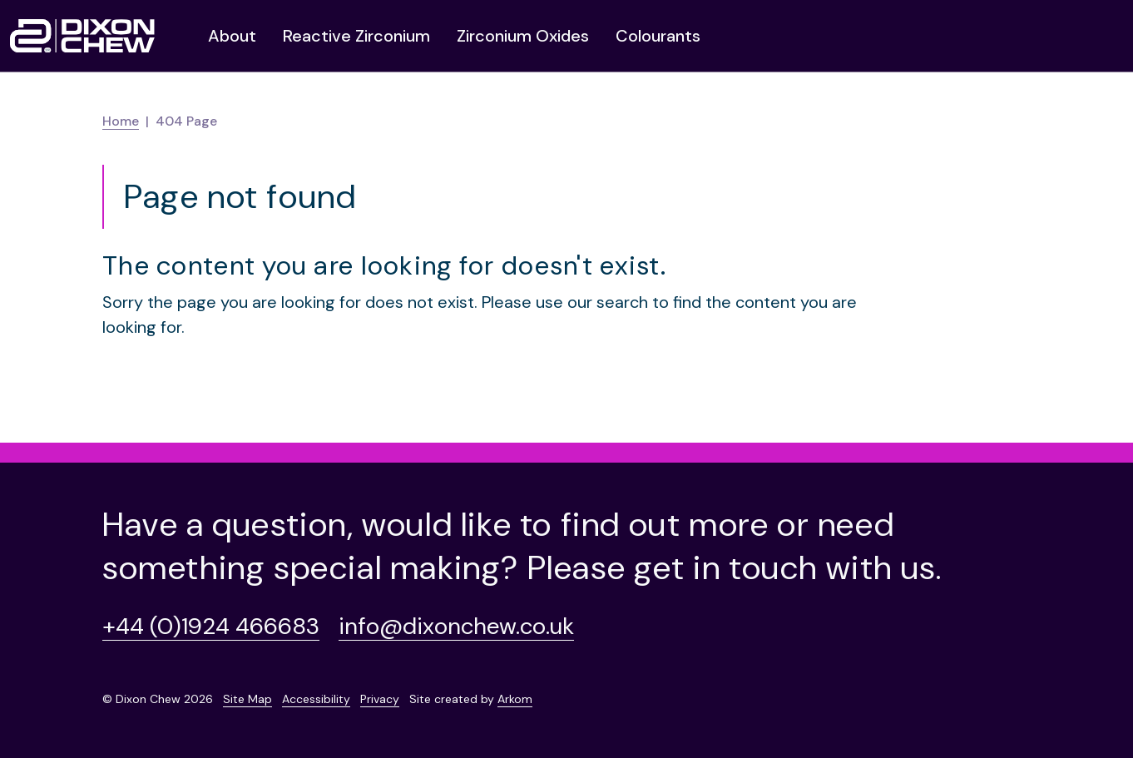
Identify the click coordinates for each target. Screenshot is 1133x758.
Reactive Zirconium (356, 36)
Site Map (247, 698)
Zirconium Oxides (523, 36)
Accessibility (316, 698)
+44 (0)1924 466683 (210, 626)
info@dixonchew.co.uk (456, 626)
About (232, 36)
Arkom (514, 698)
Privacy (379, 698)
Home (120, 121)
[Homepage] (82, 36)
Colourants (658, 36)
